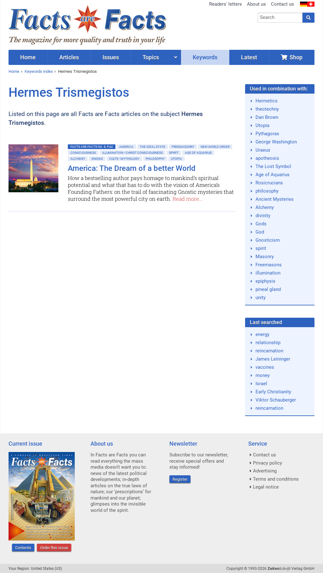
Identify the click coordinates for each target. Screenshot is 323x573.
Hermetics (266, 101)
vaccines (264, 367)
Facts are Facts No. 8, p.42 (91, 146)
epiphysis (265, 281)
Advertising (265, 471)
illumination (267, 273)
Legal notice (266, 487)
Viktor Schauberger (275, 400)
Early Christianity (273, 392)
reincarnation (269, 351)
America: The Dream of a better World (132, 168)
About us (256, 4)
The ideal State (152, 146)
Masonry (264, 256)
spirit (260, 248)
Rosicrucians (269, 183)
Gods (261, 224)
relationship (267, 342)
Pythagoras (267, 133)
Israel (261, 383)
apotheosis (267, 158)
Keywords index (39, 71)
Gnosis (97, 158)
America (126, 146)
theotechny (267, 109)
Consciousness (83, 152)
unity (260, 297)
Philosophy (155, 158)
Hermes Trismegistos (77, 71)
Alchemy (77, 158)
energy (262, 334)
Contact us (282, 4)
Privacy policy (267, 463)
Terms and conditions (276, 479)
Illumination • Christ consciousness (132, 152)
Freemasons (268, 265)
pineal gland (268, 289)
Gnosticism (267, 240)
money (262, 375)
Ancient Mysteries (274, 199)
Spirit (174, 152)
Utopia (176, 158)
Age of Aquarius (198, 152)
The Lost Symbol (273, 166)
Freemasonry (183, 146)
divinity (262, 215)
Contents (23, 547)
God (259, 232)
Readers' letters (225, 4)
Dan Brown (266, 117)
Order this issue (54, 547)
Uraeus (262, 150)
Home (14, 71)
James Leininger (272, 359)
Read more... (188, 198)
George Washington (276, 142)
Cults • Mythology (124, 158)
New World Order (215, 146)
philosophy (267, 191)
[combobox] (280, 18)
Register (180, 479)
